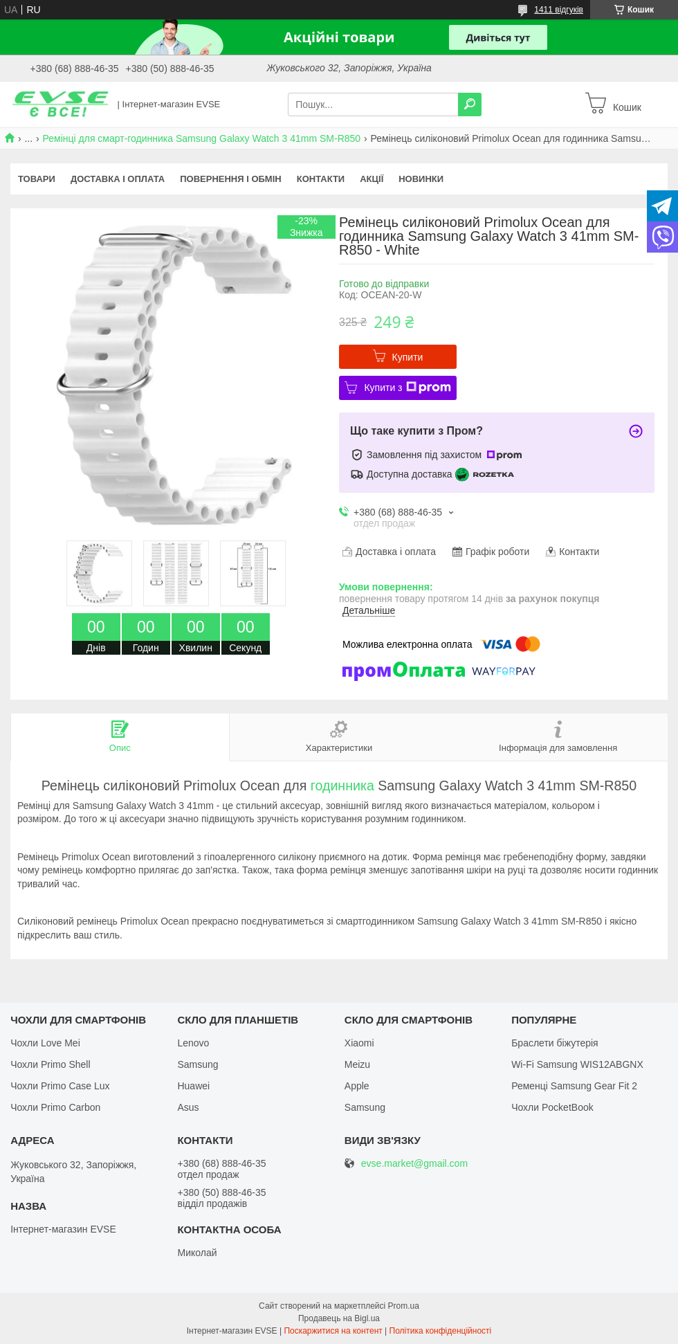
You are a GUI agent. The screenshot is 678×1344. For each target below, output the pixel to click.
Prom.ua (403, 1306)
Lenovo (193, 1042)
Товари (36, 179)
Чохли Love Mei (45, 1042)
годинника (342, 785)
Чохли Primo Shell (50, 1064)
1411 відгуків (558, 10)
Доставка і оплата (118, 179)
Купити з (407, 387)
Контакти (321, 179)
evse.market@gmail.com (414, 1164)
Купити (407, 357)
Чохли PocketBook (552, 1107)
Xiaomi (359, 1042)
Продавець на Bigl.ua (339, 1318)
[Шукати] (470, 104)
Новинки (420, 179)
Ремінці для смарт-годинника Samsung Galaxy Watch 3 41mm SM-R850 (202, 138)
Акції (371, 179)
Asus (188, 1107)
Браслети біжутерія (554, 1042)
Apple (357, 1085)
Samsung (197, 1064)
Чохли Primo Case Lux (59, 1085)
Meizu (357, 1064)
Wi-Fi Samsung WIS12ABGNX (577, 1064)
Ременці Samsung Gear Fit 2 (574, 1085)
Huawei (193, 1085)
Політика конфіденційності (441, 1331)
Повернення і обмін (231, 179)
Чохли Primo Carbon (55, 1107)
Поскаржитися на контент (333, 1331)
